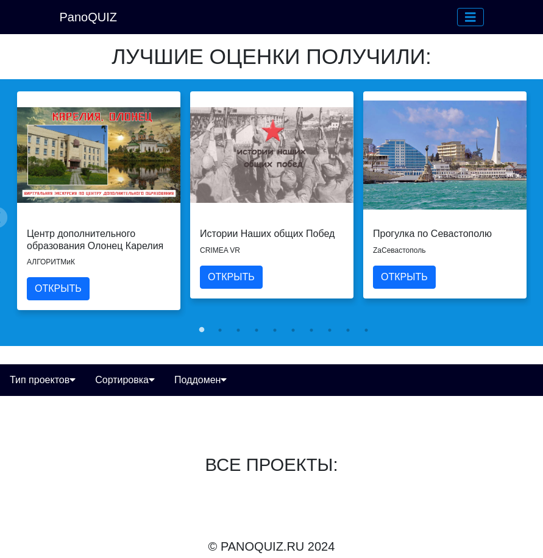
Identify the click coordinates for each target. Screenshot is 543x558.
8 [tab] (330, 330)
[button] (470, 17)
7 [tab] (311, 330)
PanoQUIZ (88, 17)
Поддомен (200, 380)
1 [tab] (202, 330)
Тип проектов (43, 380)
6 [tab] (293, 330)
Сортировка (125, 380)
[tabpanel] (98, 200)
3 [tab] (238, 330)
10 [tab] (366, 330)
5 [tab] (275, 330)
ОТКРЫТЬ (58, 288)
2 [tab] (220, 330)
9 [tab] (348, 330)
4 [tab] (256, 330)
